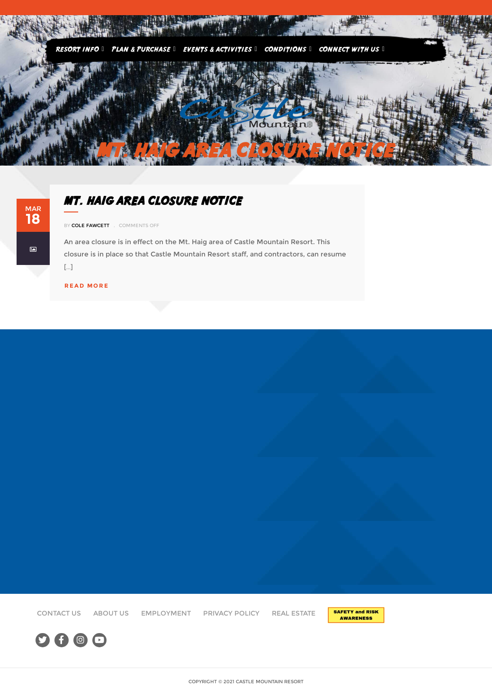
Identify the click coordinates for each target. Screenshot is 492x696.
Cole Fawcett (90, 225)
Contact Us (59, 613)
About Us (111, 613)
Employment (166, 613)
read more (86, 285)
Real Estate (293, 613)
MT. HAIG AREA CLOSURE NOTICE (153, 200)
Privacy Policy (231, 613)
